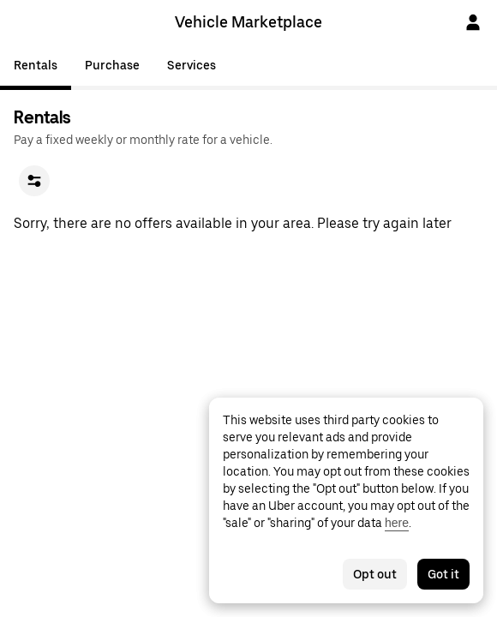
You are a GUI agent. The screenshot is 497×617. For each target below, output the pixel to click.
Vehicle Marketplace (248, 22)
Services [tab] (191, 65)
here (397, 523)
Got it (443, 574)
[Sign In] (473, 22)
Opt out (375, 574)
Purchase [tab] (112, 65)
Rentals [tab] (35, 65)
